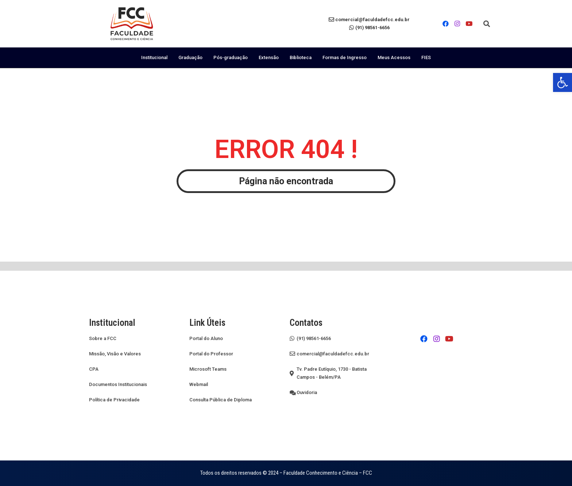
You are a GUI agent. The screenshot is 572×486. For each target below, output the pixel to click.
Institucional (154, 57)
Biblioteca (301, 57)
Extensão (269, 57)
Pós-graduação (230, 57)
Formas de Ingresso (344, 57)
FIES (426, 57)
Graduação (190, 57)
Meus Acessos (394, 57)
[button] (487, 24)
